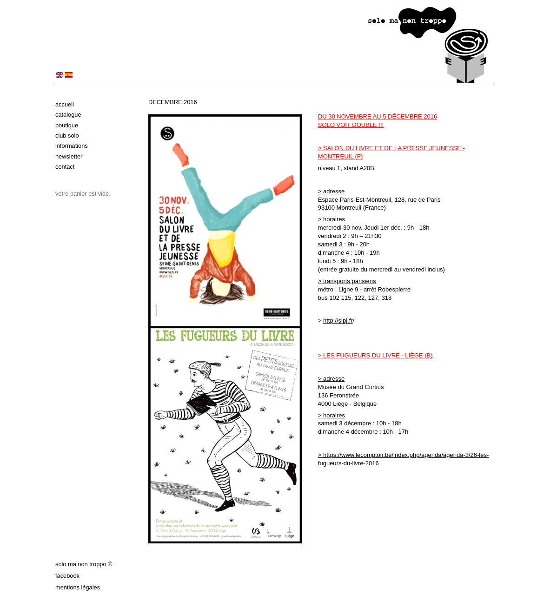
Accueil (64, 104)
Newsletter (68, 156)
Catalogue (68, 114)
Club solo (67, 135)
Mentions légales (77, 587)
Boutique (66, 125)
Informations (71, 145)
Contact (64, 166)
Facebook (67, 575)
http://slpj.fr (338, 320)
